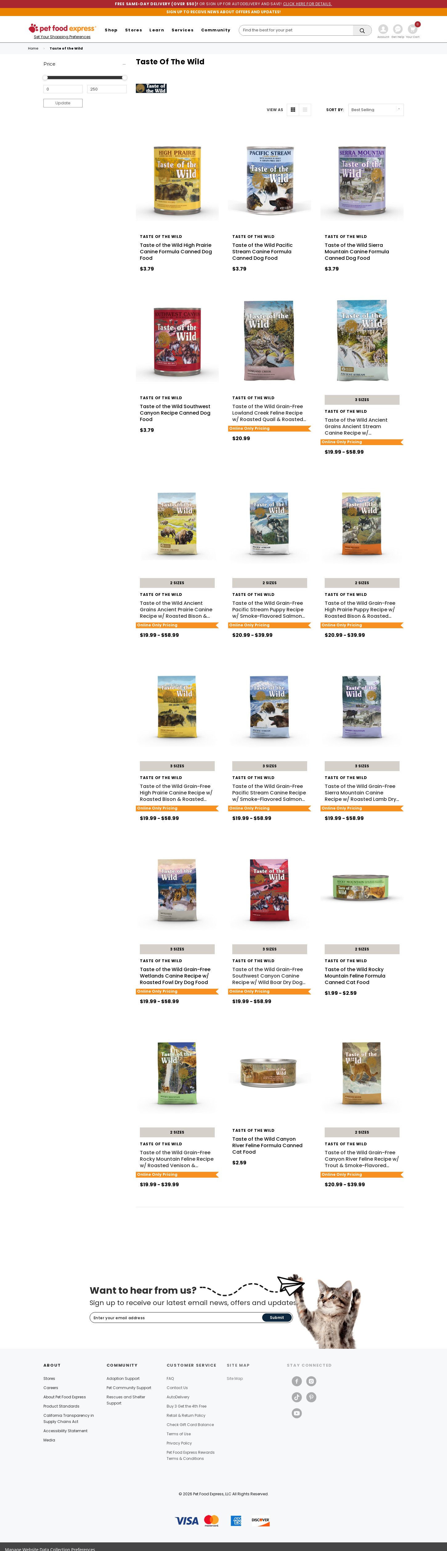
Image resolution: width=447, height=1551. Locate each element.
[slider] (45, 77)
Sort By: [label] (335, 109)
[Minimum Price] (63, 89)
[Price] (85, 64)
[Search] (305, 30)
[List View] (305, 110)
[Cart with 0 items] (412, 32)
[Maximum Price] (107, 89)
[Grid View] (293, 110)
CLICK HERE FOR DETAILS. (307, 3)
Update (63, 103)
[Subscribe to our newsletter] (176, 1317)
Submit (277, 1317)
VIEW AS (275, 109)
